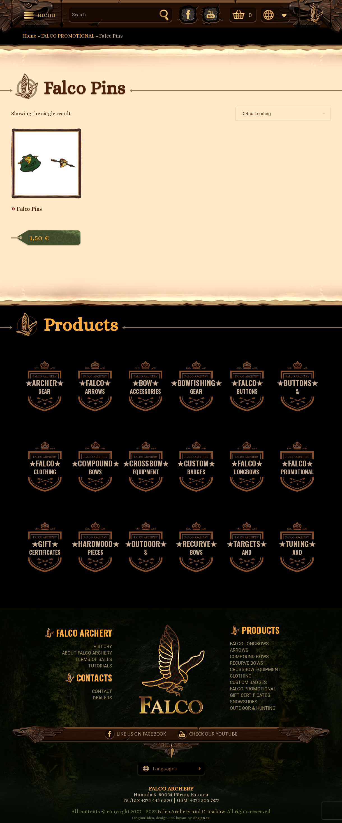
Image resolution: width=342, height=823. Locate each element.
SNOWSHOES (243, 701)
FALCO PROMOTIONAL (67, 36)
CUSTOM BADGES (248, 682)
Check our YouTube (211, 14)
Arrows (239, 650)
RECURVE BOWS (246, 663)
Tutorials (100, 666)
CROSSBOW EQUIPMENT (255, 669)
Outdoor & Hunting (253, 708)
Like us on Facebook (187, 14)
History (102, 646)
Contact (102, 691)
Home (29, 36)
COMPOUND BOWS (249, 656)
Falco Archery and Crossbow (191, 811)
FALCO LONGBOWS (249, 643)
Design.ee (201, 818)
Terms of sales (93, 659)
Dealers (102, 698)
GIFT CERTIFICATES (250, 695)
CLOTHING (240, 676)
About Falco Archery (87, 653)
